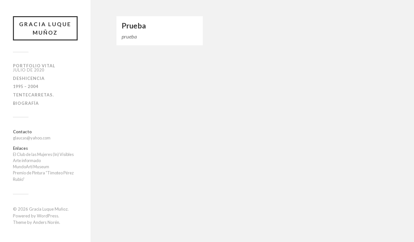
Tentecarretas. (33, 94)
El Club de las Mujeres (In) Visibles (43, 154)
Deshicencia (29, 78)
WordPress (47, 215)
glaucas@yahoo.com (31, 137)
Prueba (134, 25)
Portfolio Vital (34, 67)
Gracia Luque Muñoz (45, 28)
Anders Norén (46, 222)
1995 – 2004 (25, 86)
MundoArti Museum (31, 166)
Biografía (26, 103)
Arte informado (27, 160)
